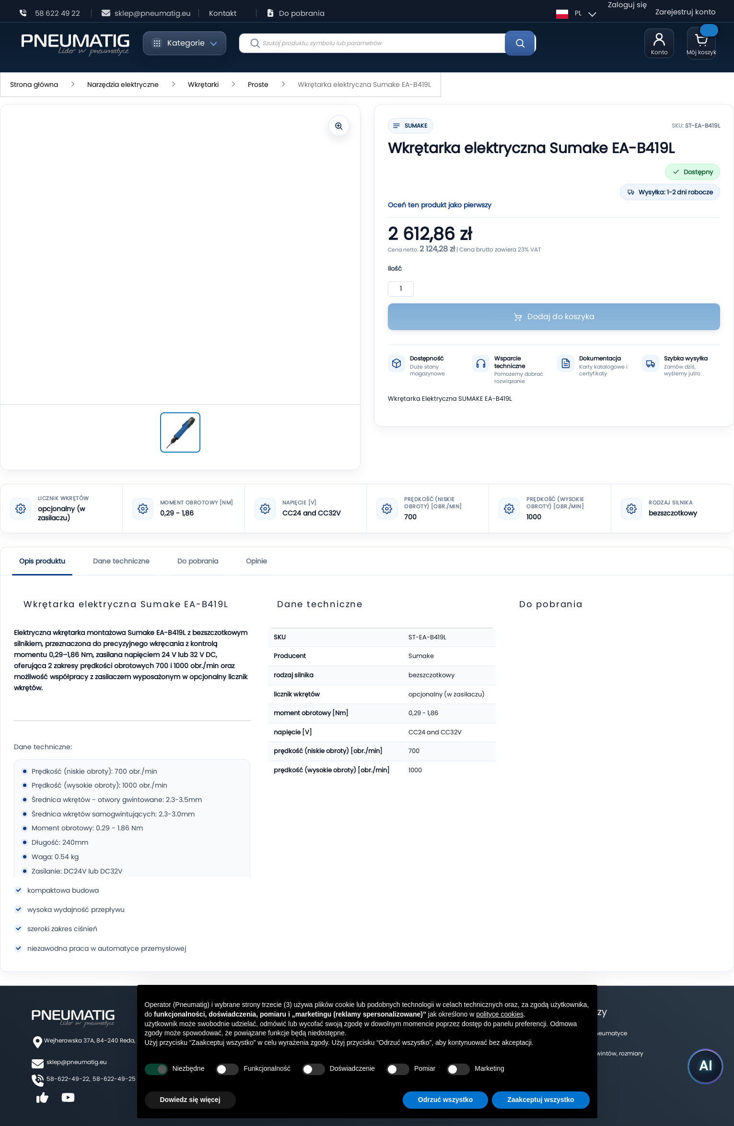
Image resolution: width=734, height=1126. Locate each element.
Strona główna (34, 84)
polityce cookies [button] (500, 1014)
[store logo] (75, 43)
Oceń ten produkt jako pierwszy (439, 205)
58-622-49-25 (114, 1079)
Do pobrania (302, 13)
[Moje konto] (659, 43)
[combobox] (387, 43)
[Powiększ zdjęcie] (339, 125)
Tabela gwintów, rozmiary (607, 1053)
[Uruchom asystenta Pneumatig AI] (700, 1063)
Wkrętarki (203, 84)
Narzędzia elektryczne (123, 84)
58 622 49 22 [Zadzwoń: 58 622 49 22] (57, 13)
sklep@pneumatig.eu (77, 1062)
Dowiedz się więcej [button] (190, 1099)
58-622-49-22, (68, 1079)
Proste (258, 84)
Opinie (256, 561)
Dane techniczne (121, 561)
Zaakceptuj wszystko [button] (540, 1099)
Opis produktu (42, 561)
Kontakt (222, 13)
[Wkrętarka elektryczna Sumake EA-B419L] (180, 432)
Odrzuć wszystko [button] (445, 1099)
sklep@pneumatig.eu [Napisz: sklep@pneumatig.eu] (153, 13)
